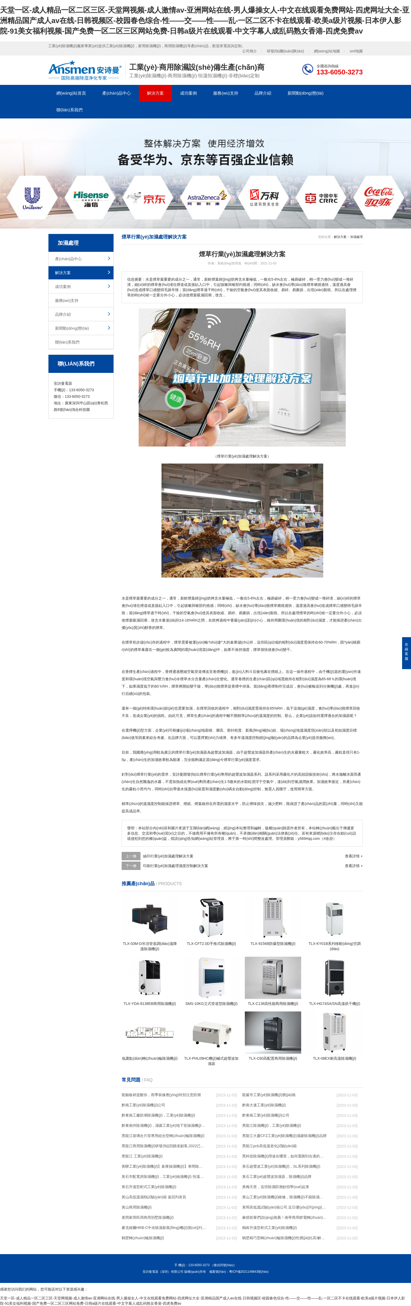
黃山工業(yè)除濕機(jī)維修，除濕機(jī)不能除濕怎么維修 (284, 1197)
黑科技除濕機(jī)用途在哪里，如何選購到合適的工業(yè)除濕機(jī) (284, 1156)
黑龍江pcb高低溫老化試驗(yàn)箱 (269, 1146)
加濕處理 (356, 237)
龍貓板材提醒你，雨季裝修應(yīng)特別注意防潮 (161, 1095)
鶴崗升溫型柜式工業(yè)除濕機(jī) (269, 1228)
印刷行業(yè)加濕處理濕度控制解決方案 (175, 866)
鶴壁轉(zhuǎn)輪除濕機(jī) (143, 1238)
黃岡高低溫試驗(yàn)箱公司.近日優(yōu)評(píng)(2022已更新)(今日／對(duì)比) (284, 1207)
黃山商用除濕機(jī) (137, 1207)
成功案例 (188, 93)
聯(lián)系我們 (69, 110)
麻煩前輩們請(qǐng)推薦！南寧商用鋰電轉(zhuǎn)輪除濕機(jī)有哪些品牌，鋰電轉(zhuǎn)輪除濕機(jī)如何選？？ (284, 1217)
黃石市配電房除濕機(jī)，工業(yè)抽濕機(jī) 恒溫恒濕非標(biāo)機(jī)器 (164, 1176)
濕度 (322, 620)
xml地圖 (356, 51)
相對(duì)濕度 (293, 642)
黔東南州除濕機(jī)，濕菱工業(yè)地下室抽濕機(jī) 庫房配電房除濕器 (164, 1125)
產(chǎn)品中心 (116, 93)
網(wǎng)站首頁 (71, 93)
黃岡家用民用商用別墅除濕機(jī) (148, 1217)
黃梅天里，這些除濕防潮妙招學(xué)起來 (275, 1187)
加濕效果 (158, 760)
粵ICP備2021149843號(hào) (249, 1272)
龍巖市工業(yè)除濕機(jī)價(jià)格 (269, 1095)
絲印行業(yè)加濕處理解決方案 (168, 856)
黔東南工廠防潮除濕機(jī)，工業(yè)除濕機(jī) (158, 1115)
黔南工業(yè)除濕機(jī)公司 (143, 1105)
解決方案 (155, 93)
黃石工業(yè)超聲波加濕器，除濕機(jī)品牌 (276, 1176)
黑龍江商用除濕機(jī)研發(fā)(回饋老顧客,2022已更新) (164, 1146)
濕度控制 (252, 738)
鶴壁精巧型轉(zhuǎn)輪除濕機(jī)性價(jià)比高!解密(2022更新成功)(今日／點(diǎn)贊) (284, 1238)
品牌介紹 (263, 93)
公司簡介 (249, 51)
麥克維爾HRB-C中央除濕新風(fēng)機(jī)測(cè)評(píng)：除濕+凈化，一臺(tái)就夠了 (164, 1228)
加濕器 (344, 716)
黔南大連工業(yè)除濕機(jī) (264, 1105)
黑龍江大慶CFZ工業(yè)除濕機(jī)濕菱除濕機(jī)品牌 (284, 1136)
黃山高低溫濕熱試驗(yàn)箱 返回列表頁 (154, 1197)
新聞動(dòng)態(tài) (306, 93)
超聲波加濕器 (222, 752)
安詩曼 (177, 774)
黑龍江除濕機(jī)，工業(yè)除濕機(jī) (271, 1125)
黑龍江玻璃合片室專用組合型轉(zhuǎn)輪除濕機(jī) (163, 1136)
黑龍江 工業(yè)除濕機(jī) (142, 1156)
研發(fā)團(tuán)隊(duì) (285, 51)
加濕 (189, 708)
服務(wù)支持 (225, 93)
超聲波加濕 (253, 752)
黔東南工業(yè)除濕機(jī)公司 (265, 1115)
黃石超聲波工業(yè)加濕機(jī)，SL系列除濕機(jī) (281, 1166)
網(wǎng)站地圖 (327, 51)
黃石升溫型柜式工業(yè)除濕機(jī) (149, 1187)
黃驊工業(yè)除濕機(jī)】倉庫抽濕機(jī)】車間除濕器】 (164, 1166)
